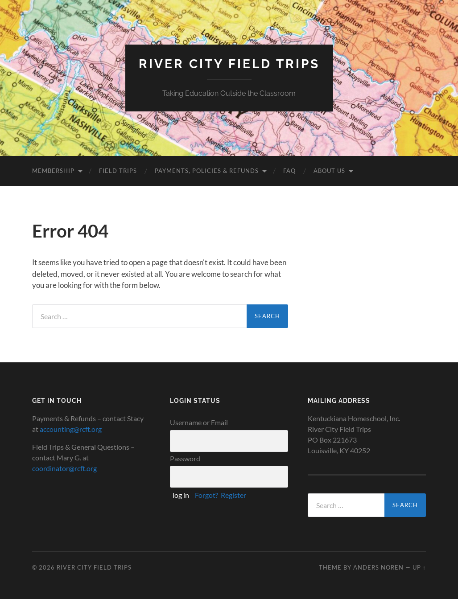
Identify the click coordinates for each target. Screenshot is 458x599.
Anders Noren (378, 567)
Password (185, 458)
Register (233, 495)
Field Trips (118, 170)
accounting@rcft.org (71, 429)
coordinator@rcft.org (64, 468)
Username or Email (199, 422)
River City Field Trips (229, 64)
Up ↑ (419, 567)
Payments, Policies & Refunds (207, 170)
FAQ (289, 170)
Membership (53, 170)
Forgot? (206, 495)
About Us (329, 170)
